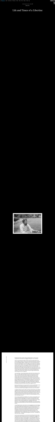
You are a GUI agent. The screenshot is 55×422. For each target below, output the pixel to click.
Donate (25, 0)
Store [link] (22, 0)
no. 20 (31, 4)
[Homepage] (52, 2)
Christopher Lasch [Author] (26, 4)
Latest (6, 0)
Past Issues (14, 0)
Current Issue (10, 0)
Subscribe (3, 0)
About (20, 0)
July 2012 (27, 5)
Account (27, 0)
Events (17, 0)
